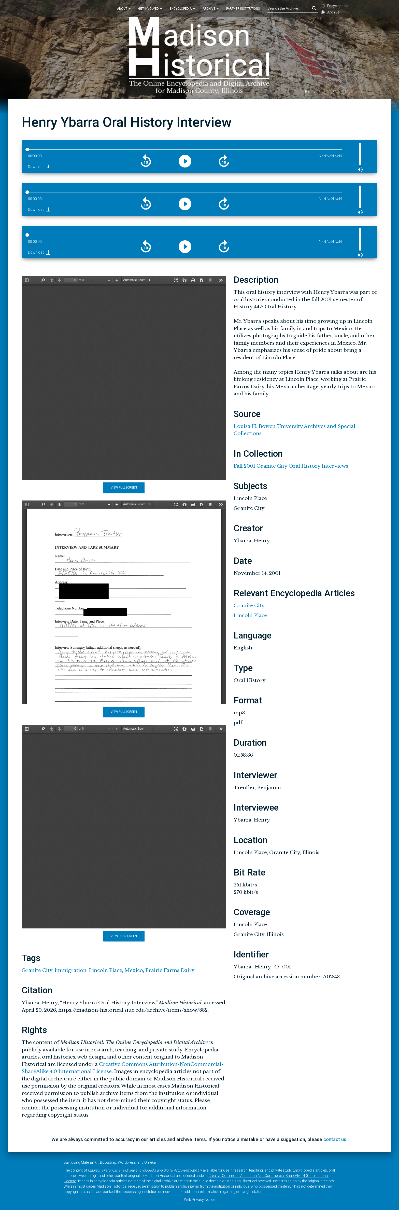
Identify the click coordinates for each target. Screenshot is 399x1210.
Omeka (150, 1162)
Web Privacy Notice (199, 1200)
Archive (211, 8)
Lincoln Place (105, 970)
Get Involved (150, 8)
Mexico (133, 970)
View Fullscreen (124, 487)
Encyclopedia (182, 8)
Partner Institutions (243, 8)
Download (39, 167)
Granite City (37, 970)
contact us (334, 1139)
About (124, 8)
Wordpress (127, 1162)
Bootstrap (108, 1162)
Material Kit (89, 1162)
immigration (71, 970)
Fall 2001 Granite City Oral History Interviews (291, 466)
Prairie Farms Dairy (170, 970)
